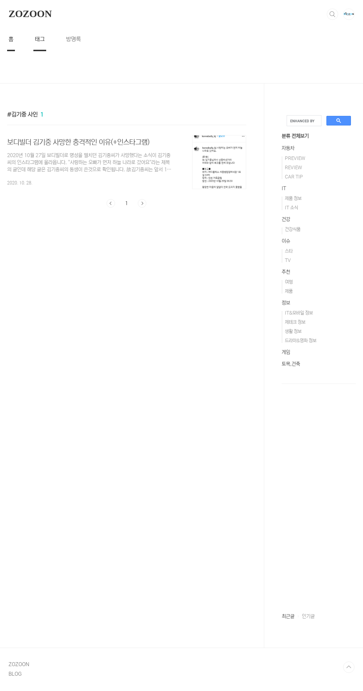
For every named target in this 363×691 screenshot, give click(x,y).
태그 (40, 39)
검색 (332, 14)
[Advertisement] (181, 67)
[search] (303, 121)
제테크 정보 (295, 322)
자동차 (288, 148)
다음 (142, 203)
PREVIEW (295, 158)
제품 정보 (293, 198)
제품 (289, 291)
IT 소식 (291, 207)
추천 (286, 272)
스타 (289, 251)
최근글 (288, 616)
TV (288, 260)
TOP (348, 667)
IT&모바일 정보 (299, 313)
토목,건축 (291, 364)
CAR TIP (294, 177)
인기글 (308, 616)
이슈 (286, 241)
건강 (286, 219)
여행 (289, 282)
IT (284, 188)
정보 (286, 303)
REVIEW (293, 167)
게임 (286, 352)
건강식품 (292, 229)
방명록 (73, 39)
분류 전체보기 (295, 136)
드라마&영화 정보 (300, 340)
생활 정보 (293, 331)
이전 (111, 203)
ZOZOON (30, 13)
